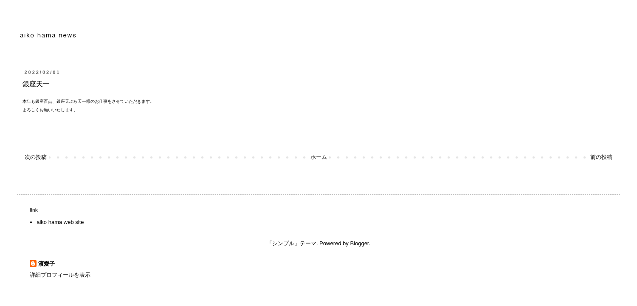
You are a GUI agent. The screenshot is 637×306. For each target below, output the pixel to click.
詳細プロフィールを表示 (60, 275)
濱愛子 (46, 264)
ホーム (318, 157)
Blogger (359, 243)
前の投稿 (601, 157)
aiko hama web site (60, 222)
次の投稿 (36, 157)
